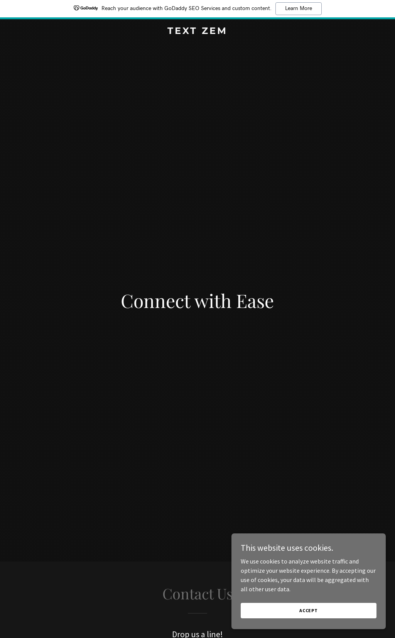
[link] (197, 32)
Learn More (298, 8)
